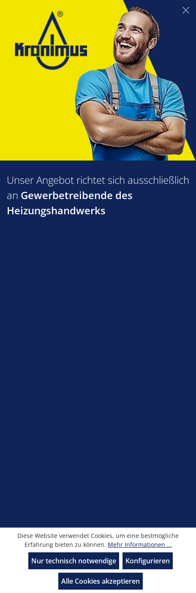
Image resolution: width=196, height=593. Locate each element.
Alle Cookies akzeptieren (100, 581)
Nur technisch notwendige (73, 560)
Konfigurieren (147, 560)
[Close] (185, 10)
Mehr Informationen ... (140, 544)
